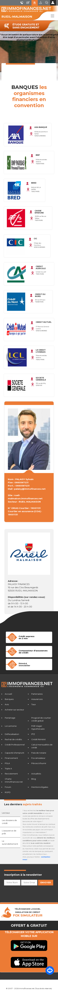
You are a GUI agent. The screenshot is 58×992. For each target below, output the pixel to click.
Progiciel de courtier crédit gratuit (41, 719)
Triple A (8, 768)
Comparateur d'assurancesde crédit (33, 651)
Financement (11, 758)
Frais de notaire (38, 753)
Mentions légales (39, 787)
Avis (7, 704)
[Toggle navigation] (52, 16)
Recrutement (11, 773)
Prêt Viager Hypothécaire (38, 727)
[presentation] (26, 892)
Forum (8, 787)
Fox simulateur (38, 758)
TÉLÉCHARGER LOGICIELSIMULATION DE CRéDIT (27, 912)
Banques (9, 699)
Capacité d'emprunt (14, 753)
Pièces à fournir (38, 763)
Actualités (36, 773)
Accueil (8, 694)
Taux (33, 704)
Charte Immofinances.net (14, 780)
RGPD (7, 792)
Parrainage (10, 718)
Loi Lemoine (11, 726)
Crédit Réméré (38, 739)
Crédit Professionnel (15, 744)
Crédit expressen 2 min (26, 637)
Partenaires (37, 694)
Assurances (37, 699)
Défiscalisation (12, 734)
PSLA (7, 763)
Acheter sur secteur (14, 709)
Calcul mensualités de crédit (41, 746)
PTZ (33, 734)
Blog (33, 779)
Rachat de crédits (13, 739)
